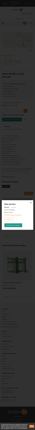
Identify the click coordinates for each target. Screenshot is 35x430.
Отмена (9, 219)
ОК (32, 426)
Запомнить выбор (13, 225)
